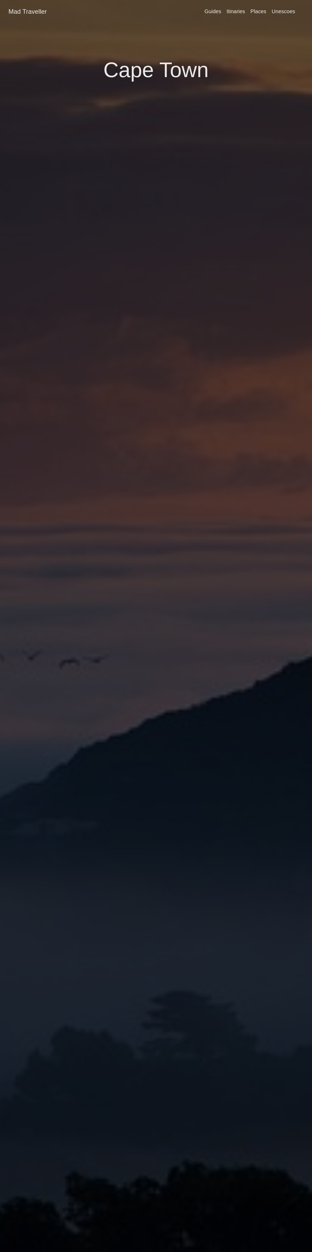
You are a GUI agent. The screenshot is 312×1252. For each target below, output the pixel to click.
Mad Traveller (27, 11)
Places (258, 11)
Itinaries (236, 11)
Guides (212, 11)
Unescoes (283, 11)
